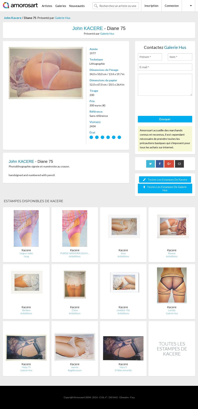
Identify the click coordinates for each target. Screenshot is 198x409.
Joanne (74, 367)
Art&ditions (74, 256)
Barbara (26, 310)
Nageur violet (26, 253)
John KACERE (88, 28)
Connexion (172, 5)
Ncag (26, 256)
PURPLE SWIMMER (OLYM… (74, 253)
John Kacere (12, 18)
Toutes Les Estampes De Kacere (165, 179)
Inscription (151, 5)
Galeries (60, 6)
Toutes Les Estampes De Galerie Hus (165, 188)
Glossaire (124, 397)
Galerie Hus (62, 18)
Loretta (171, 310)
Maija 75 (26, 367)
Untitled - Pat (123, 310)
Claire (75, 310)
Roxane (172, 253)
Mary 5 (123, 367)
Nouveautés (77, 6)
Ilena (123, 253)
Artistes (47, 6)
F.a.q (132, 397)
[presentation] (167, 106)
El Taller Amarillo (123, 370)
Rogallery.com (75, 370)
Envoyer (165, 119)
